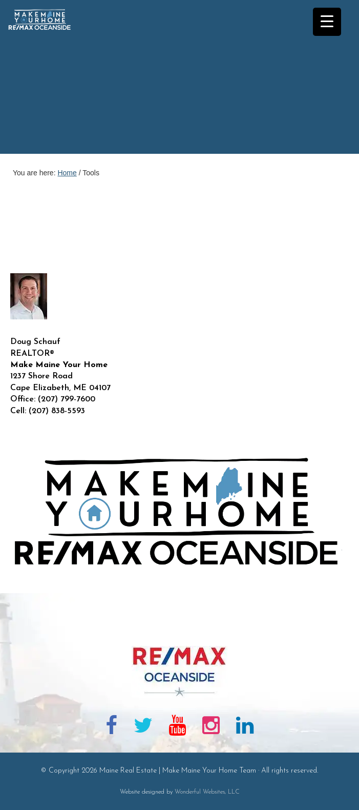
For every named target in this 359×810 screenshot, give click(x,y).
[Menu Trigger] (327, 22)
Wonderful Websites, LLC (207, 792)
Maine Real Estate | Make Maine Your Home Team (45, 80)
